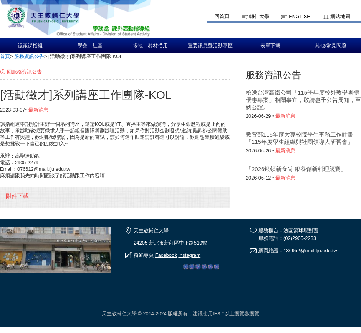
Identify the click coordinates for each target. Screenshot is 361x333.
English (299, 16)
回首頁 (221, 16)
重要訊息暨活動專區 (210, 45)
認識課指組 (30, 45)
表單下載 (270, 45)
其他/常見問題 (330, 45)
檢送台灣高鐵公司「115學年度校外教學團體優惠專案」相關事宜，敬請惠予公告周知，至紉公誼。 (303, 99)
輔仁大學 (259, 16)
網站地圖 (340, 16)
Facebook (166, 255)
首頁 (5, 56)
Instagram (189, 255)
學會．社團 (90, 45)
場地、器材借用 (150, 45)
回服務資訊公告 (24, 72)
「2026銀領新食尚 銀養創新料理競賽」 (296, 169)
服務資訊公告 (29, 56)
